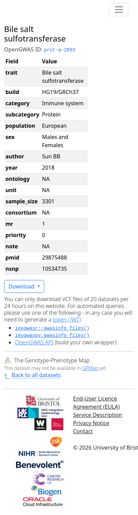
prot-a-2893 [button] (59, 50)
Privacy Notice (91, 423)
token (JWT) (66, 319)
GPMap (90, 368)
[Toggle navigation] (118, 9)
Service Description (97, 415)
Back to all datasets (32, 375)
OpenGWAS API (34, 342)
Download (22, 286)
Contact (83, 431)
